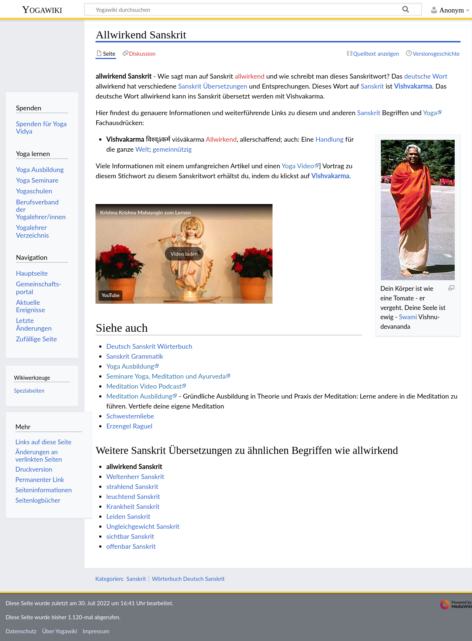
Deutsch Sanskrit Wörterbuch (149, 346)
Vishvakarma (413, 86)
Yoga (430, 112)
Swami (408, 317)
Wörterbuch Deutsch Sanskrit (188, 578)
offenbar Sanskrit (131, 546)
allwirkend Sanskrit (134, 466)
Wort (439, 76)
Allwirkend (221, 139)
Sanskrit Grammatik (134, 356)
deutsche (417, 76)
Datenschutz (21, 631)
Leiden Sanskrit (128, 516)
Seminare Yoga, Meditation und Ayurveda (166, 376)
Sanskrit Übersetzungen (212, 86)
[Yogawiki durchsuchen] (252, 9)
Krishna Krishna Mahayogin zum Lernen (145, 212)
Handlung (329, 139)
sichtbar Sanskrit (130, 536)
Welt (142, 149)
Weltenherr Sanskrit (135, 476)
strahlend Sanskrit (132, 486)
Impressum (96, 631)
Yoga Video (298, 166)
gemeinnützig (172, 149)
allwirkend (250, 76)
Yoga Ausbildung (130, 366)
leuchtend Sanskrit (133, 496)
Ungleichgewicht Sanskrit (143, 526)
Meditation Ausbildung (139, 396)
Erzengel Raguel (129, 426)
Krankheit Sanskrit (132, 506)
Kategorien (108, 578)
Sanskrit (372, 86)
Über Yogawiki (59, 631)
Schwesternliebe (130, 416)
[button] (184, 254)
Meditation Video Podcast (143, 386)
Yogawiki (42, 9)
